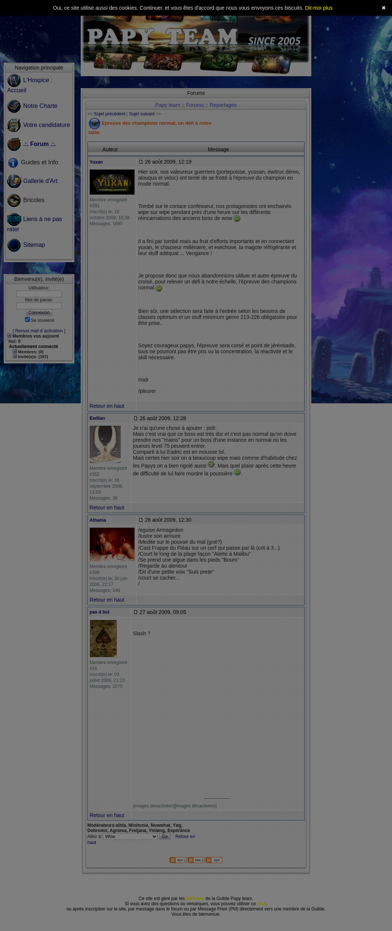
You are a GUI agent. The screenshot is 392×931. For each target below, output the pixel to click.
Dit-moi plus (319, 8)
